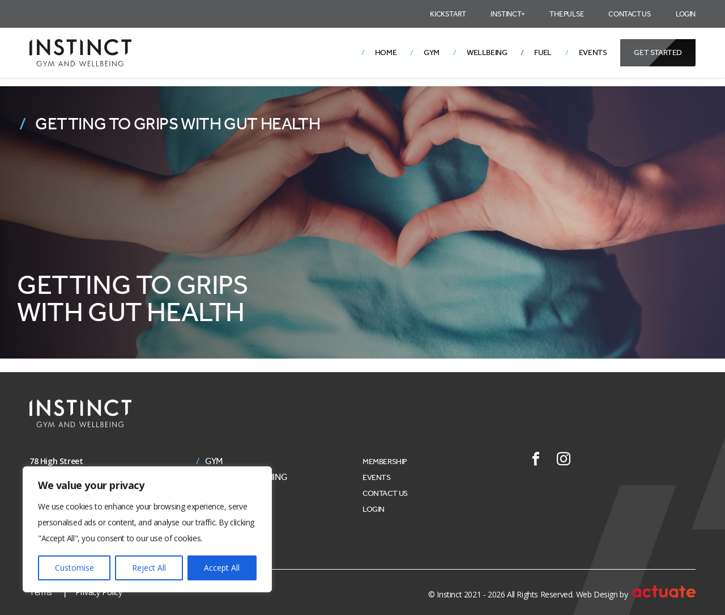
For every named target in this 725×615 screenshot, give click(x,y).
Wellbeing (487, 52)
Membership (384, 461)
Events (593, 52)
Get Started (658, 52)
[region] (147, 529)
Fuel (542, 52)
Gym (432, 52)
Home (385, 52)
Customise (74, 567)
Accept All (222, 567)
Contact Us (629, 14)
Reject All (149, 567)
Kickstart (448, 14)
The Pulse (566, 14)
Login (686, 14)
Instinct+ (507, 14)
